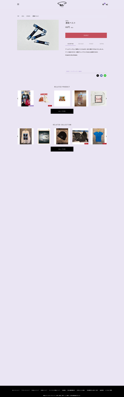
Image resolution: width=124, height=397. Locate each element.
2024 (66, 21)
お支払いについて (35, 188)
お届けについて (44, 188)
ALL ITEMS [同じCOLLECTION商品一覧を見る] (62, 149)
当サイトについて (15, 188)
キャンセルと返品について (54, 188)
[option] (26, 98)
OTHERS (67, 71)
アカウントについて (25, 188)
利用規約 (64, 188)
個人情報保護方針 (71, 188)
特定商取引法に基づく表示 (92, 188)
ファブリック (74, 71)
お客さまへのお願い (81, 188)
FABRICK (80, 71)
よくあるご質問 (108, 188)
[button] (18, 98)
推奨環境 (102, 188)
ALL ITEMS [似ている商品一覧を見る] (62, 111)
